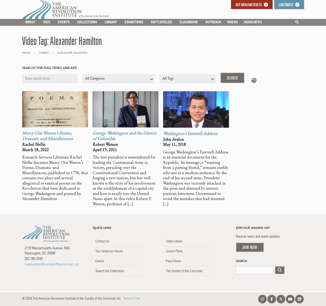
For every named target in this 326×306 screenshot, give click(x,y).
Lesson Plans (174, 251)
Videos (44, 52)
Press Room (173, 261)
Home (26, 52)
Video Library (174, 241)
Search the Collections (109, 271)
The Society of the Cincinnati (184, 271)
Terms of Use (131, 298)
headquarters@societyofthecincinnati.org (51, 264)
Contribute (289, 4)
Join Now (250, 247)
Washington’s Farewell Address (190, 134)
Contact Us (102, 241)
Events (99, 261)
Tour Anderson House (109, 251)
